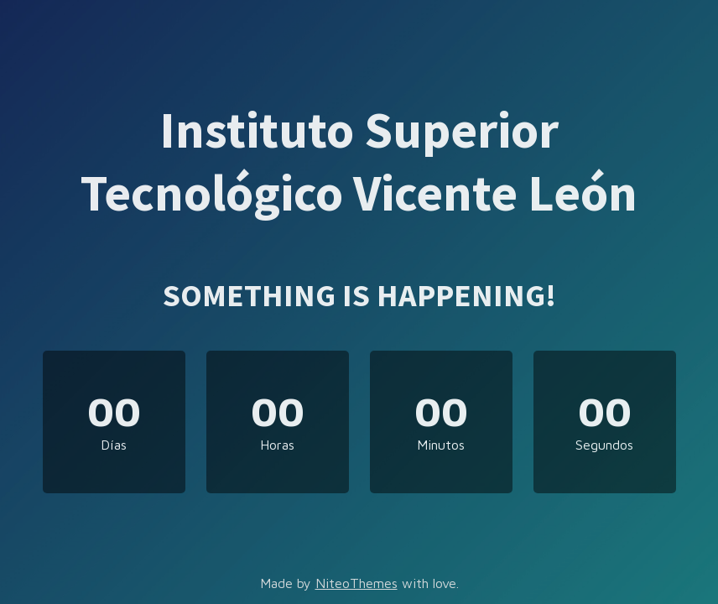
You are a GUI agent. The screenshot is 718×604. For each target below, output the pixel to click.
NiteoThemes (356, 583)
